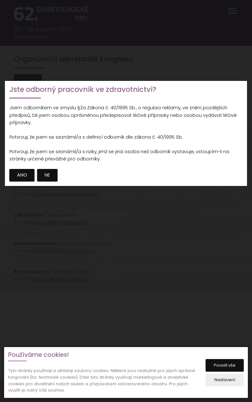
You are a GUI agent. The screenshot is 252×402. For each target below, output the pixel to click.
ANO (22, 175)
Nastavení (224, 380)
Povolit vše (225, 365)
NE (47, 175)
